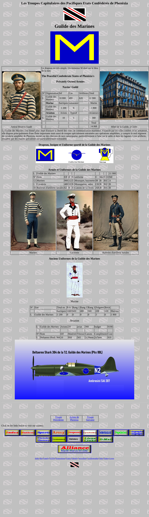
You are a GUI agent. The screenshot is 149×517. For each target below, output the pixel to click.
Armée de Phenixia (74, 418)
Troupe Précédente (58, 418)
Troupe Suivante (90, 418)
